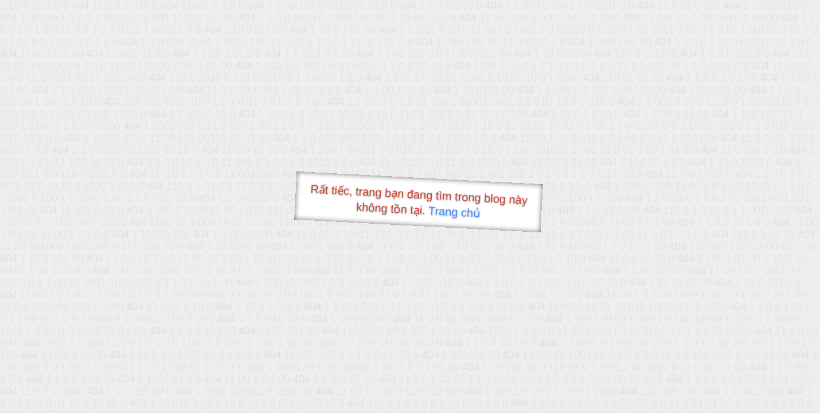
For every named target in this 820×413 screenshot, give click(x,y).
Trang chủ (454, 212)
